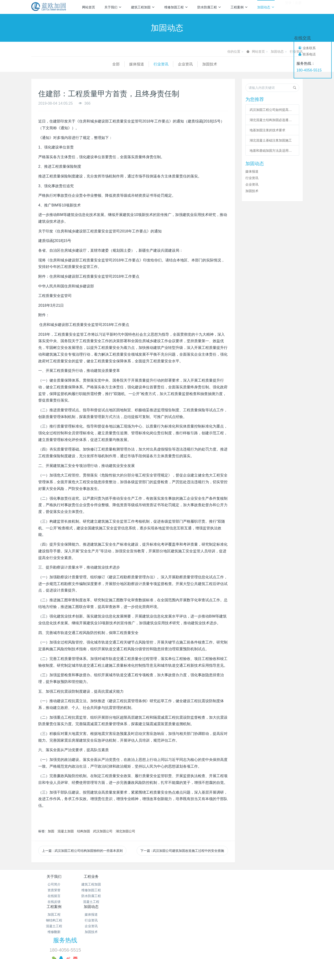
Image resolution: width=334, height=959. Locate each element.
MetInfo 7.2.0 (160, 949)
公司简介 (54, 884)
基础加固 (236, 933)
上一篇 (82, 851)
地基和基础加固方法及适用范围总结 (272, 150)
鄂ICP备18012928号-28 (216, 915)
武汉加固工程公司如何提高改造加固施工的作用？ (272, 110)
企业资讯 (104, 64)
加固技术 (128, 64)
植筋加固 (259, 933)
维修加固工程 (176, 7)
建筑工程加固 (143, 7)
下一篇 (182, 851)
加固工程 (144, 884)
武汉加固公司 (102, 831)
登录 (288, 7)
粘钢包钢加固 (208, 933)
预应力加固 (169, 942)
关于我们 (113, 7)
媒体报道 (55, 64)
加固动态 (266, 7)
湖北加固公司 (125, 831)
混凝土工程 (99, 902)
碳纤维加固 (177, 933)
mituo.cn (196, 949)
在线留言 (54, 896)
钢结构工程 (144, 890)
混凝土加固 (66, 831)
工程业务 (99, 877)
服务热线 (246, 879)
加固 (51, 831)
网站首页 (88, 7)
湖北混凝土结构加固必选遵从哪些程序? (272, 120)
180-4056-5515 (309, 70)
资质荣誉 (54, 890)
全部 (35, 64)
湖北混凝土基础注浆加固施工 (271, 140)
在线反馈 (54, 902)
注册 (298, 7)
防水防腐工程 (209, 7)
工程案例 (239, 7)
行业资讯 (80, 64)
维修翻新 (144, 902)
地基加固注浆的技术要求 (267, 130)
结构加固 (83, 831)
